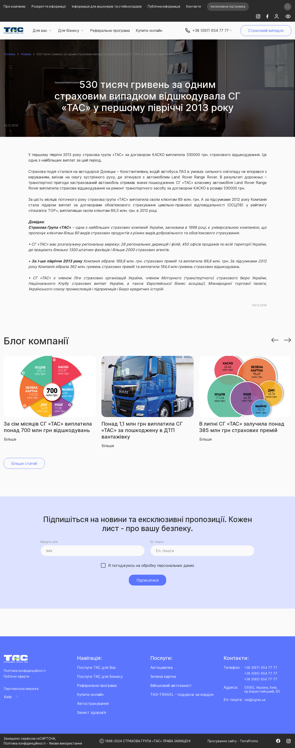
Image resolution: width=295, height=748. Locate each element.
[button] (274, 339)
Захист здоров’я (91, 712)
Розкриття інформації (49, 6)
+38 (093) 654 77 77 (260, 679)
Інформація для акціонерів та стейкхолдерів (107, 6)
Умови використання (65, 743)
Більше (10, 439)
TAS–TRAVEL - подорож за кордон (182, 694)
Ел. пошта (156, 542)
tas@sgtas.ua (255, 700)
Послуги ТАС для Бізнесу (100, 676)
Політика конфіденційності (25, 671)
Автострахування (93, 703)
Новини (26, 54)
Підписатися (147, 580)
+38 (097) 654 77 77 (260, 668)
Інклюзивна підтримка (228, 6)
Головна (9, 54)
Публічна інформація (164, 6)
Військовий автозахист (171, 685)
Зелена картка (163, 676)
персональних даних (175, 565)
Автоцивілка (161, 667)
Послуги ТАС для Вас (96, 667)
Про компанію (15, 6)
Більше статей (24, 463)
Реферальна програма (110, 30)
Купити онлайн (149, 30)
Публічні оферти (16, 676)
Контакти (193, 6)
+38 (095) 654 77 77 (260, 673)
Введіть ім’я (49, 542)
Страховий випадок (266, 30)
